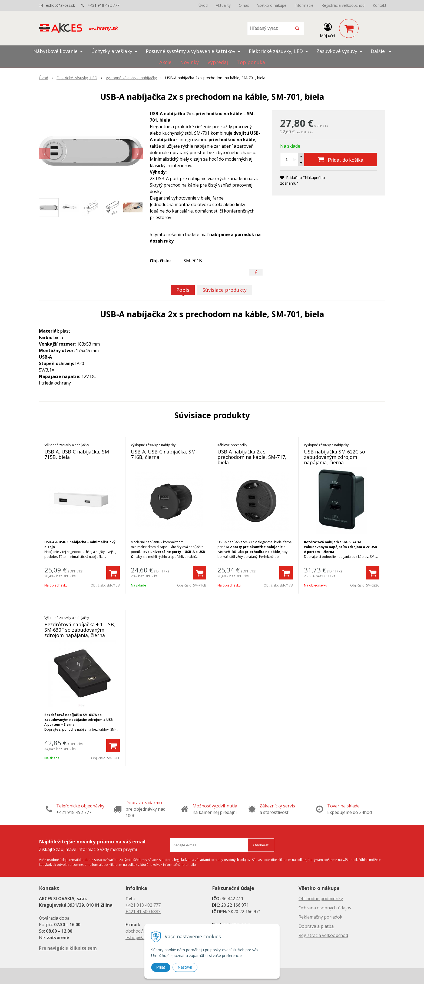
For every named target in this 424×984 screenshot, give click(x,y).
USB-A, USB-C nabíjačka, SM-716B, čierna (164, 454)
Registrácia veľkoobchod (343, 5)
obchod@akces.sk (143, 931)
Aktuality (223, 5)
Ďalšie (381, 51)
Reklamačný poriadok (320, 917)
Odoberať (261, 845)
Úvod (203, 5)
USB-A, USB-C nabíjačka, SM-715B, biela (77, 454)
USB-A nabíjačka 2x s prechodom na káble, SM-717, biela (251, 457)
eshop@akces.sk (60, 5)
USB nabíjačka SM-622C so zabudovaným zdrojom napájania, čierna (334, 457)
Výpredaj (217, 62)
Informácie (303, 5)
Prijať (160, 967)
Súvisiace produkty (225, 290)
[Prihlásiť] (328, 29)
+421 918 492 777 (103, 5)
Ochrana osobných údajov (325, 908)
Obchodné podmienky (321, 899)
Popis (182, 290)
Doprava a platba (316, 926)
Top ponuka (251, 62)
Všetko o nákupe (271, 5)
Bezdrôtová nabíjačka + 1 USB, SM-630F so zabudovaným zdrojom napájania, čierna (79, 629)
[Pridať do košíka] (340, 159)
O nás (244, 5)
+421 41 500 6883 (143, 912)
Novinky (189, 62)
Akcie (165, 62)
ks (295, 159)
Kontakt (379, 5)
